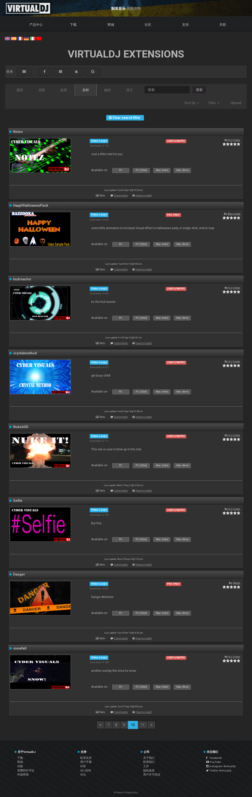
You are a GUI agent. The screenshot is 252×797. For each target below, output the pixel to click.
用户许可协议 (151, 774)
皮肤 (41, 90)
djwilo (236, 583)
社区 (148, 24)
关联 (222, 24)
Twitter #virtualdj (218, 770)
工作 (146, 766)
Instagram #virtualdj (221, 766)
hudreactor (22, 279)
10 (133, 725)
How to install (144, 195)
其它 (129, 90)
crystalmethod (25, 353)
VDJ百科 (85, 770)
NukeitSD (20, 427)
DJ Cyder (234, 140)
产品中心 (36, 24)
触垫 (107, 90)
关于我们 (149, 758)
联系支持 (86, 758)
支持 (185, 24)
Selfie (17, 501)
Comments (121, 195)
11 (143, 725)
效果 (63, 90)
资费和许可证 (25, 770)
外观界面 (23, 774)
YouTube (213, 762)
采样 (85, 90)
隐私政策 (149, 770)
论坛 (83, 774)
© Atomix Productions (126, 792)
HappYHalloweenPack (30, 205)
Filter (214, 103)
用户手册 (86, 762)
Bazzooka (234, 213)
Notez (18, 132)
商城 (110, 24)
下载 (73, 24)
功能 (20, 766)
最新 (19, 90)
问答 (83, 766)
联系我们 (149, 762)
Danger (19, 574)
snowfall (19, 648)
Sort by (191, 103)
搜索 (199, 90)
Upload (236, 103)
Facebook (214, 758)
